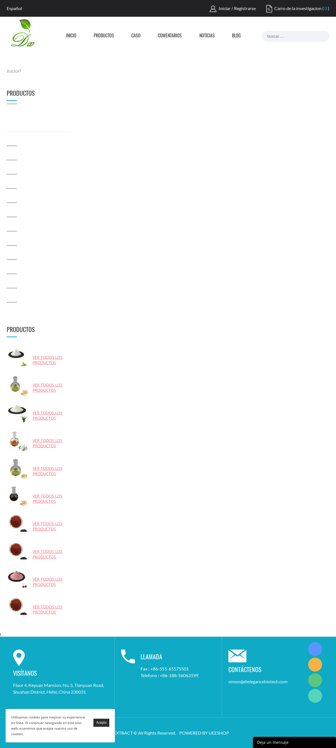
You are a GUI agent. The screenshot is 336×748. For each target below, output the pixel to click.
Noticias (207, 36)
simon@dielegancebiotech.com (257, 681)
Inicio (71, 36)
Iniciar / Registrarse (237, 8)
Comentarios (170, 36)
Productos (104, 36)
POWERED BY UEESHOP (204, 732)
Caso (136, 36)
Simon (315, 649)
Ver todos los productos (47, 360)
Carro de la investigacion (298, 8)
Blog (236, 36)
